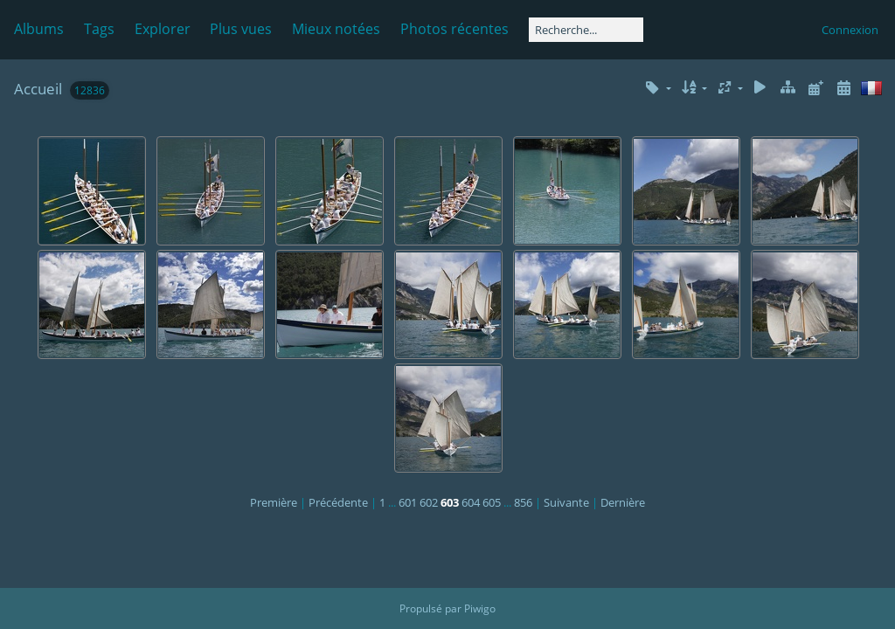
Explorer (163, 28)
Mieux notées (336, 28)
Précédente (338, 502)
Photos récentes (454, 28)
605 (491, 502)
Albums (39, 28)
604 (470, 502)
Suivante (566, 502)
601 (408, 502)
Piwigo (480, 608)
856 (523, 502)
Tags (99, 28)
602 (429, 502)
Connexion (850, 30)
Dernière (622, 502)
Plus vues (241, 28)
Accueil (38, 89)
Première (273, 502)
